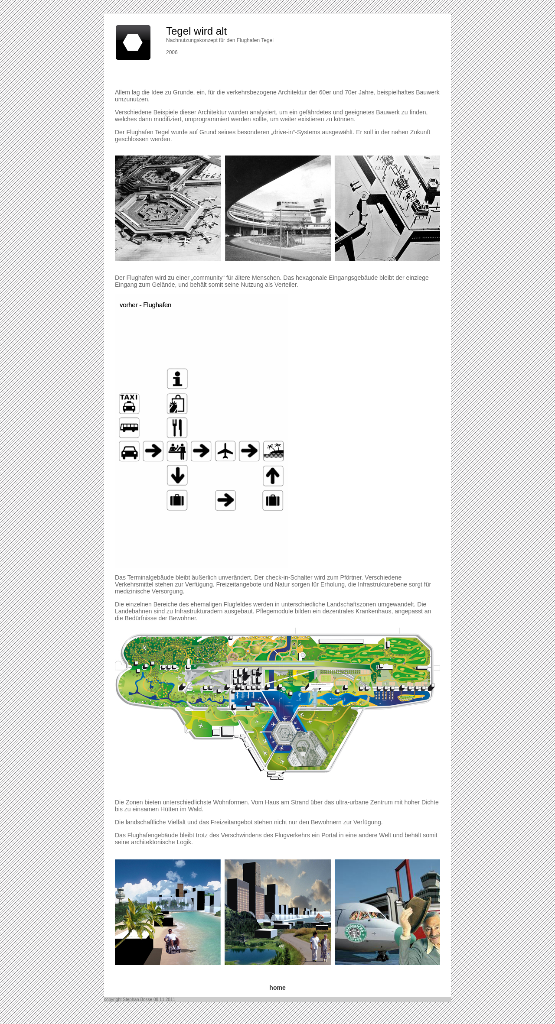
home (277, 987)
